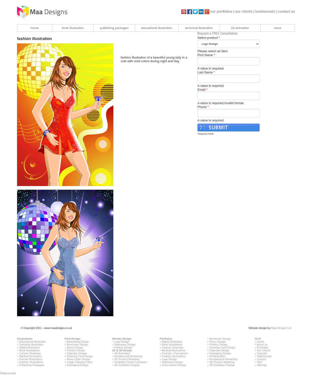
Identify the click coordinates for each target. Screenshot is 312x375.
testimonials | (266, 11)
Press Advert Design (174, 365)
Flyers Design (75, 347)
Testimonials (264, 356)
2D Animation (122, 353)
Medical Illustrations (173, 350)
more (277, 28)
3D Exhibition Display (127, 365)
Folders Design (123, 347)
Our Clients (263, 350)
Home (260, 341)
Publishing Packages (31, 365)
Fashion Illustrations (31, 362)
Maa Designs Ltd (281, 327)
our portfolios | (222, 11)
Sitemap (262, 365)
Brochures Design (77, 344)
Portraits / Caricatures (175, 353)
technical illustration (199, 28)
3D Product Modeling (126, 359)
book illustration (73, 28)
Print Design (72, 338)
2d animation (240, 28)
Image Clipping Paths (79, 362)
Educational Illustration (32, 341)
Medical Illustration (30, 356)
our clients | (244, 11)
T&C (259, 362)
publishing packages (114, 28)
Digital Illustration (29, 347)
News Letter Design (78, 359)
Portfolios (166, 338)
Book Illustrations (29, 350)
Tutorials (262, 353)
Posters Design (76, 350)
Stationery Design (125, 344)
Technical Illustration (31, 344)
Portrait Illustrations (30, 359)
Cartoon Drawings (30, 353)
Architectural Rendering (128, 356)
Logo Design (121, 341)
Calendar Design (77, 353)
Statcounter (8, 373)
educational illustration (156, 28)
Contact (261, 359)
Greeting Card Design (80, 356)
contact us (286, 11)
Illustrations (24, 338)
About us (262, 344)
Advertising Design (78, 341)
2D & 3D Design (122, 350)
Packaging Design (77, 365)
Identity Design (121, 338)
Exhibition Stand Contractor (130, 362)
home (35, 28)
